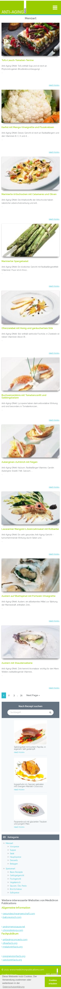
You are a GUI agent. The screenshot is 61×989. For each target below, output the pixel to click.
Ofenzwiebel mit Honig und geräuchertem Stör (27, 328)
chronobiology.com (12, 930)
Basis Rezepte (16, 872)
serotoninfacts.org (12, 959)
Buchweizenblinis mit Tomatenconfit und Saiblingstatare (24, 396)
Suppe (13, 850)
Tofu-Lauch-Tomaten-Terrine (18, 60)
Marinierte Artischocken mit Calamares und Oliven (29, 194)
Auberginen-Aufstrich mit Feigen (19, 462)
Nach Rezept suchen (30, 706)
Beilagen (14, 864)
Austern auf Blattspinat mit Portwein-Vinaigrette (28, 596)
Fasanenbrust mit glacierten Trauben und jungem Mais (30, 823)
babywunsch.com (11, 917)
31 (22, 695)
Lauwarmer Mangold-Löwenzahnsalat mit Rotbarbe (30, 529)
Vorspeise (14, 846)
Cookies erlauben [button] (53, 982)
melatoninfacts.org (12, 946)
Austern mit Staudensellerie (17, 663)
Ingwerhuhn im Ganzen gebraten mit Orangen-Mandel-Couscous (29, 785)
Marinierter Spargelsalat (15, 261)
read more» (54, 85)
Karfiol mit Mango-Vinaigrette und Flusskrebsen (28, 127)
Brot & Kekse (16, 889)
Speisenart (10, 869)
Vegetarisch (15, 882)
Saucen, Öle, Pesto (18, 886)
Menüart (9, 843)
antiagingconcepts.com (14, 939)
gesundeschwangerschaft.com (18, 913)
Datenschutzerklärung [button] (13, 987)
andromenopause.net (13, 926)
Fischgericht (15, 879)
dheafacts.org (9, 943)
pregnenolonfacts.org (13, 956)
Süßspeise (14, 893)
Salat (12, 853)
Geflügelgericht (17, 875)
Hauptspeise (15, 857)
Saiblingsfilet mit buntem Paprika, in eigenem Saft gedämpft (30, 748)
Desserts (14, 860)
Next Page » (33, 695)
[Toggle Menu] (55, 7)
